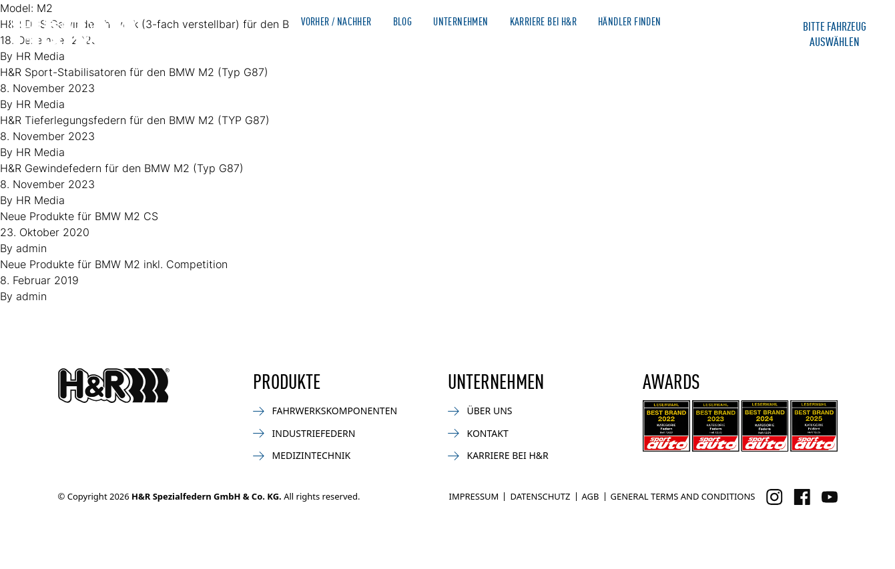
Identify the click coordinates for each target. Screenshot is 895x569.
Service (624, 45)
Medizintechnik (302, 455)
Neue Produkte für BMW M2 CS (79, 216)
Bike (430, 45)
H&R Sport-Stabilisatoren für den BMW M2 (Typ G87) (134, 72)
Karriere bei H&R (543, 22)
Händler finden (629, 22)
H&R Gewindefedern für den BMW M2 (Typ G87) (122, 168)
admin (31, 248)
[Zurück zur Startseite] (114, 385)
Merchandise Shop (720, 22)
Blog (402, 22)
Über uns (480, 410)
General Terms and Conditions (683, 496)
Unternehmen (460, 22)
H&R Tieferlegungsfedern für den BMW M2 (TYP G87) (135, 120)
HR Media (40, 104)
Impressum (474, 496)
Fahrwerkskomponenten (325, 410)
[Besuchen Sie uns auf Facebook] (802, 497)
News (381, 45)
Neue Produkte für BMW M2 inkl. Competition (114, 264)
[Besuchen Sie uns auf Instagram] (774, 497)
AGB (590, 496)
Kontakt (691, 45)
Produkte (317, 45)
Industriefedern (304, 433)
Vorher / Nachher (336, 22)
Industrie (491, 45)
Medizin (561, 45)
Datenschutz (540, 496)
